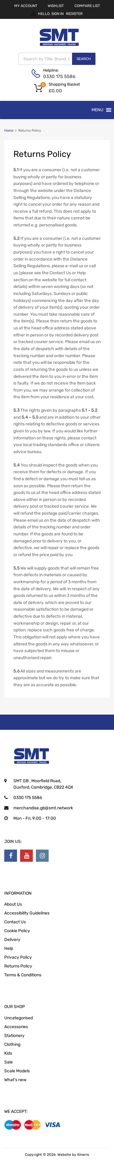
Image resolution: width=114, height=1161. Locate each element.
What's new (15, 1079)
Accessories (16, 1026)
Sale (8, 1062)
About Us (13, 904)
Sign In (57, 14)
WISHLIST (56, 6)
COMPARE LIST (87, 6)
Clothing (12, 1044)
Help (8, 948)
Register (74, 14)
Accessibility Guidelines (27, 913)
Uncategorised (18, 1018)
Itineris (83, 1154)
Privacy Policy (18, 957)
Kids (8, 1053)
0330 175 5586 (58, 76)
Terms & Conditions (22, 975)
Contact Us (15, 922)
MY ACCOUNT (25, 6)
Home (8, 131)
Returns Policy (18, 966)
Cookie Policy (17, 930)
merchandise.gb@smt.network (43, 808)
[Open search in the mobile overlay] (57, 59)
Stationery (14, 1035)
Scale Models (17, 1071)
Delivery (12, 939)
